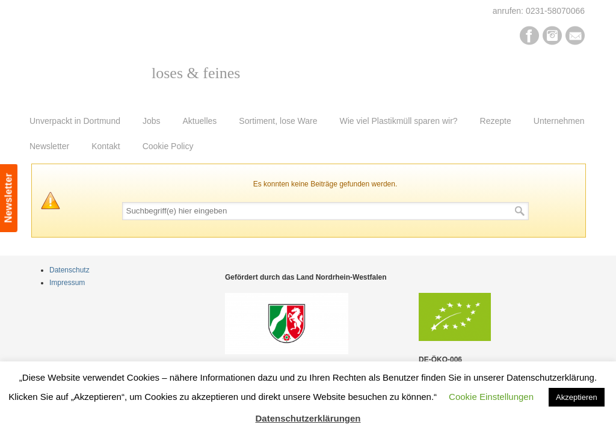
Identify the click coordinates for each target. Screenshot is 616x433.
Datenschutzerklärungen (307, 418)
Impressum (67, 282)
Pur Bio (111, 64)
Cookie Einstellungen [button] (491, 397)
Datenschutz (69, 270)
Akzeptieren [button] (576, 397)
